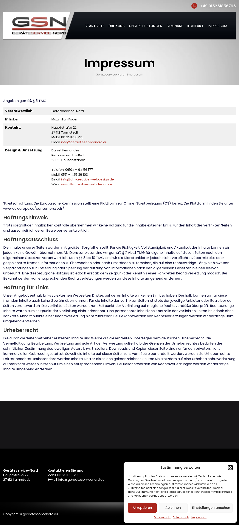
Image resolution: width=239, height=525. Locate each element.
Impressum (198, 517)
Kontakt (195, 25)
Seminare (175, 25)
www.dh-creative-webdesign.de (86, 184)
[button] (230, 467)
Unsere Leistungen (145, 25)
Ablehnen (173, 507)
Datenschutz (162, 517)
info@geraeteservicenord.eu (84, 142)
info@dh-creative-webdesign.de (87, 179)
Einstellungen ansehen (211, 507)
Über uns (117, 25)
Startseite (94, 25)
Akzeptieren (142, 507)
